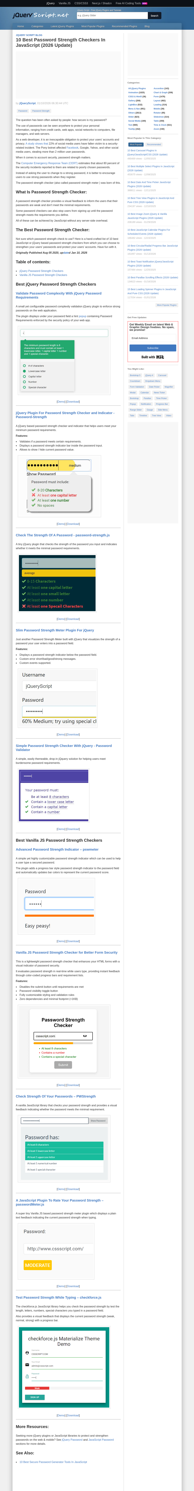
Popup (133, 404)
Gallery (131, 100)
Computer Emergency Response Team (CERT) (49, 163)
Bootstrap (134, 398)
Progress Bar (162, 404)
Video (168, 415)
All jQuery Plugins (137, 88)
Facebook (72, 147)
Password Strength (40, 111)
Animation (133, 92)
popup (82, 316)
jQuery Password (72, 1439)
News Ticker (159, 392)
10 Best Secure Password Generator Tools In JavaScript (53, 1462)
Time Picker (161, 398)
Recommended (154, 144)
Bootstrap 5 (135, 375)
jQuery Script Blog (29, 35)
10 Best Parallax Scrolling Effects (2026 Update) (153, 277)
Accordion (159, 88)
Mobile (157, 109)
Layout (157, 100)
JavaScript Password (101, 1439)
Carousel (162, 375)
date (66, 252)
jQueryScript (27, 103)
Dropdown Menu (152, 381)
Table (156, 121)
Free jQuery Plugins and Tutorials (42, 14)
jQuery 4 (149, 375)
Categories (37, 26)
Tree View (156, 415)
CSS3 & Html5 (135, 96)
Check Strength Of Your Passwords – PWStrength (56, 1096)
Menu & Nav (134, 109)
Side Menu (163, 410)
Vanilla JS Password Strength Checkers (43, 275)
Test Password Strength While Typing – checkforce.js (58, 1297)
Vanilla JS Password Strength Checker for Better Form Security (67, 952)
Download (73, 401)
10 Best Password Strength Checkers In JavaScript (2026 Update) (60, 42)
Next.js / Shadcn (102, 3)
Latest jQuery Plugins (62, 26)
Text (130, 125)
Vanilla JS (65, 3)
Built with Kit (153, 357)
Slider (131, 117)
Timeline (143, 415)
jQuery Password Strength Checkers (41, 271)
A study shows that (37, 143)
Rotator (157, 113)
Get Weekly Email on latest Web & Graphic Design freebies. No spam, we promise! (152, 327)
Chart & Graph (161, 92)
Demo (61, 401)
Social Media (134, 121)
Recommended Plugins (124, 26)
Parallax (147, 398)
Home (21, 26)
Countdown (135, 381)
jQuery (51, 3)
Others (131, 113)
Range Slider (136, 410)
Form (156, 96)
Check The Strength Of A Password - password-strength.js (63, 535)
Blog (147, 26)
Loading (158, 105)
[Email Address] (153, 338)
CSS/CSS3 (81, 3)
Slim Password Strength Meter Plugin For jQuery (55, 630)
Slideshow (159, 117)
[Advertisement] (68, 75)
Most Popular (136, 144)
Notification (146, 404)
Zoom (156, 129)
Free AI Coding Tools (131, 3)
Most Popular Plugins (93, 26)
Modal (133, 392)
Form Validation (137, 387)
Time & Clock (160, 125)
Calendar (145, 392)
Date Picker (154, 387)
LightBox (132, 105)
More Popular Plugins (167, 305)
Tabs (132, 415)
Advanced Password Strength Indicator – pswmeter (57, 849)
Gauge (150, 410)
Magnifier (169, 387)
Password (22, 111)
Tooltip (131, 129)
